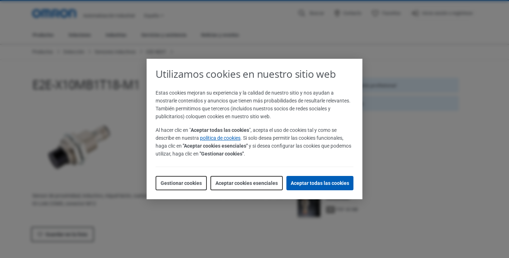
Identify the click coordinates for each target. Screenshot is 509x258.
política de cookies (220, 138)
